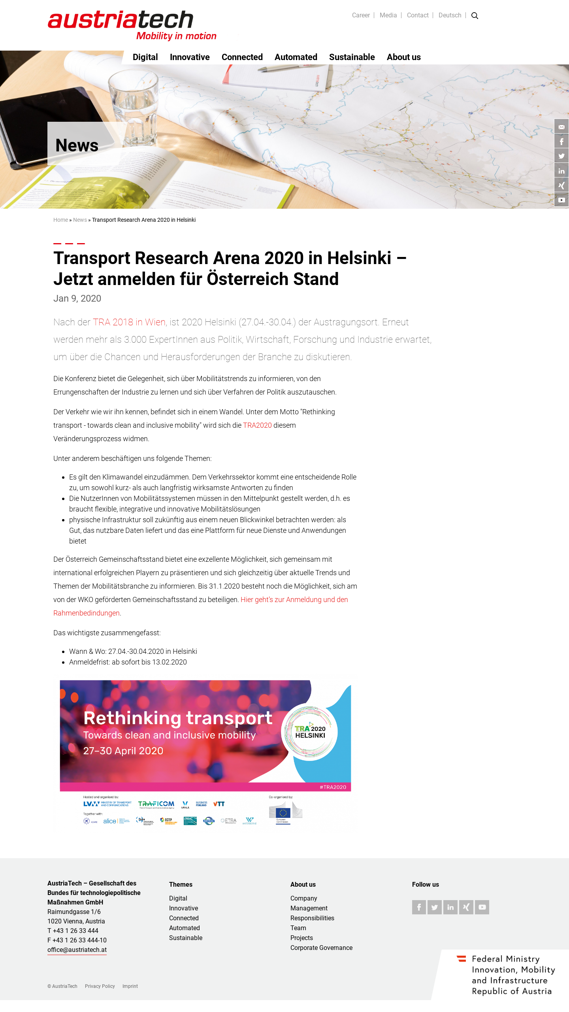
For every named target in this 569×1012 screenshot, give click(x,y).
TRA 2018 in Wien (129, 322)
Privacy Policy (100, 986)
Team (298, 928)
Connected (242, 57)
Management (309, 908)
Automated (296, 57)
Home (60, 220)
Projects (301, 938)
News (80, 220)
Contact (418, 15)
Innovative (190, 57)
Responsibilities (312, 918)
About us (404, 57)
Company (303, 898)
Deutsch (450, 15)
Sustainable (352, 57)
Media (388, 15)
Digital (145, 57)
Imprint (130, 986)
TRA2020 (257, 425)
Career (361, 15)
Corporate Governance (321, 948)
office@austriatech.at (77, 949)
